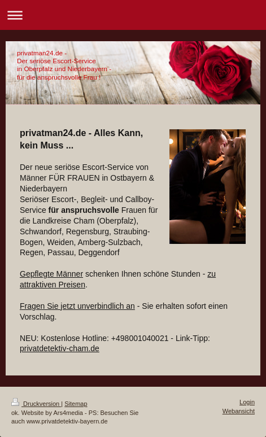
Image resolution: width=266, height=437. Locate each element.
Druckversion (36, 403)
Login (247, 402)
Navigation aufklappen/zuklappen (133, 15)
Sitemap (75, 403)
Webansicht (239, 411)
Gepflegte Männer (51, 273)
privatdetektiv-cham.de (59, 348)
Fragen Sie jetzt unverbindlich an (77, 306)
